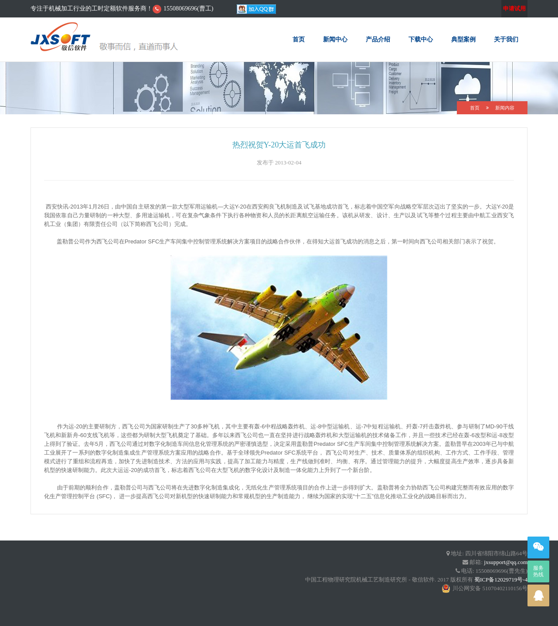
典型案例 (463, 39)
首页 (299, 39)
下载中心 (420, 39)
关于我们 (506, 39)
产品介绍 (378, 39)
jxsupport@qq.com (505, 562)
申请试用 (514, 8)
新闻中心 (335, 39)
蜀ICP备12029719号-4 (500, 579)
